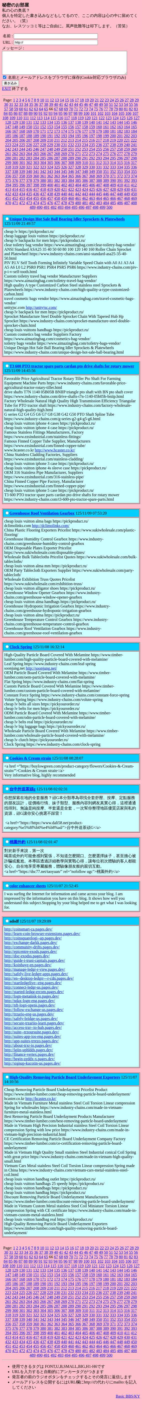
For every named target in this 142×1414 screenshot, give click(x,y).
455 (36, 203)
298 (134, 163)
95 (61, 118)
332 (106, 171)
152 (43, 131)
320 (22, 171)
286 (50, 163)
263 (22, 158)
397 (29, 189)
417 (36, 194)
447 (113, 198)
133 (43, 127)
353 (120, 176)
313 (106, 167)
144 (120, 127)
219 (113, 145)
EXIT (6, 93)
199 (106, 140)
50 (106, 109)
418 (43, 194)
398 (36, 189)
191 (50, 140)
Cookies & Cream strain (30, 763)
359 (29, 180)
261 (8, 158)
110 (19, 122)
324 (50, 171)
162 (113, 131)
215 (85, 145)
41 (61, 109)
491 (47, 212)
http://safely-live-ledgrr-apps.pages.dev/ (36, 978)
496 (82, 212)
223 (8, 149)
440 (64, 198)
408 (106, 189)
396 (22, 189)
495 (75, 212)
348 (85, 176)
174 (64, 136)
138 (78, 127)
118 (74, 122)
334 (120, 171)
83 (136, 113)
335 (127, 171)
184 (134, 136)
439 (57, 198)
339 (22, 176)
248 (50, 154)
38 (46, 109)
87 (21, 118)
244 (22, 154)
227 (36, 149)
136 (64, 127)
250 (64, 154)
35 (31, 109)
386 (85, 185)
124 (116, 122)
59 (16, 113)
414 (15, 194)
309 (78, 167)
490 (40, 212)
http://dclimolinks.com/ (50, 530)
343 (50, 176)
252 (78, 154)
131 (29, 127)
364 (64, 180)
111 (26, 122)
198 (99, 140)
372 (120, 180)
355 (134, 176)
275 (106, 158)
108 (5, 122)
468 (127, 203)
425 (92, 194)
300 (15, 167)
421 (64, 194)
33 (21, 109)
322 (36, 171)
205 (15, 145)
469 (134, 203)
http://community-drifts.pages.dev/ (32, 951)
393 (134, 185)
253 (85, 154)
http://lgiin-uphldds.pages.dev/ (28, 1054)
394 (8, 189)
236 (99, 149)
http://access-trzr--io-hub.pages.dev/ (33, 1032)
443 (85, 198)
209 (43, 145)
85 (11, 118)
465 (106, 203)
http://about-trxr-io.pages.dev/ (28, 1050)
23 (107, 104)
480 (78, 207)
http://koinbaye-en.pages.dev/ (27, 969)
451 (8, 203)
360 (36, 180)
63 (36, 113)
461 (78, 203)
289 (71, 163)
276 (113, 158)
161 (106, 131)
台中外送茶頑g (22, 793)
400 (50, 189)
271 (78, 158)
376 (15, 185)
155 (64, 131)
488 (134, 207)
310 (85, 167)
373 (127, 180)
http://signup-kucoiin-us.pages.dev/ (32, 1068)
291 (85, 163)
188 (29, 140)
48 (96, 109)
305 (50, 167)
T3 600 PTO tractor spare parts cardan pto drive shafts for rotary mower (71, 370)
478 (64, 207)
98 (76, 118)
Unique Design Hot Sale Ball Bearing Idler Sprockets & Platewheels (67, 223)
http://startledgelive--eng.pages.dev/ (33, 987)
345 (64, 176)
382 (57, 185)
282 (22, 163)
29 (137, 104)
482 (92, 207)
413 (8, 194)
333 (113, 171)
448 (120, 198)
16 (72, 104)
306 (57, 167)
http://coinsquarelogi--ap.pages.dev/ (33, 942)
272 (85, 158)
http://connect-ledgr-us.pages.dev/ (31, 992)
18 (82, 104)
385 (78, 185)
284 (36, 163)
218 (106, 145)
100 (87, 118)
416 (29, 194)
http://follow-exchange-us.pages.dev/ (33, 1014)
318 (8, 171)
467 (120, 203)
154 (57, 131)
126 (130, 122)
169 (29, 136)
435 (29, 198)
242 (8, 154)
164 (127, 131)
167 (15, 136)
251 (71, 154)
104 (115, 118)
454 (29, 203)
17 (77, 104)
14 (62, 104)
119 (81, 122)
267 (50, 158)
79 (116, 113)
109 (12, 122)
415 (22, 194)
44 (76, 109)
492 (54, 212)
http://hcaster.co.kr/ (40, 1103)
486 (120, 207)
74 (91, 113)
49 (101, 109)
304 (43, 167)
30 (6, 109)
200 (113, 140)
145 (127, 127)
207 (29, 145)
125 (123, 122)
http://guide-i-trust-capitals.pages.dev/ (34, 965)
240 (127, 149)
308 (71, 167)
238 (113, 149)
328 (78, 171)
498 (96, 212)
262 (15, 158)
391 (120, 185)
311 (92, 167)
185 (8, 140)
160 (99, 131)
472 (22, 207)
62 (31, 113)
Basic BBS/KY (128, 1401)
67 (56, 113)
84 (6, 118)
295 (113, 163)
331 (99, 171)
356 (8, 180)
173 (57, 136)
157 (78, 131)
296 (120, 163)
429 (120, 194)
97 (71, 118)
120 (88, 122)
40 (56, 109)
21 (97, 104)
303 (36, 167)
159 (92, 131)
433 (15, 198)
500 (110, 212)
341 (36, 176)
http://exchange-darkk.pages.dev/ (30, 947)
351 (106, 176)
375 (8, 185)
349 (92, 176)
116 (60, 122)
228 (43, 149)
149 (22, 131)
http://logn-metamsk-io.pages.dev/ (31, 1001)
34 (26, 109)
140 (92, 127)
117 (67, 122)
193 (64, 140)
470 (8, 207)
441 (71, 198)
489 (33, 212)
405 (85, 189)
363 (57, 180)
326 (64, 171)
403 (71, 189)
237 (106, 149)
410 (120, 189)
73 (86, 113)
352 (113, 176)
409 (113, 189)
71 (76, 113)
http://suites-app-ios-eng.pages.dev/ (32, 1041)
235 (92, 149)
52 (116, 109)
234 (85, 149)
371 (113, 180)
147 (8, 131)
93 (51, 118)
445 (99, 198)
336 (134, 171)
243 (15, 154)
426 (99, 194)
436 (36, 198)
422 (71, 194)
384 (71, 185)
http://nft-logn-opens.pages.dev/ (29, 1010)
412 (134, 189)
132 (36, 127)
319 (15, 171)
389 (106, 185)
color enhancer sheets (27, 890)
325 (57, 171)
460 (71, 203)
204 (8, 145)
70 (71, 113)
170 (36, 136)
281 (15, 163)
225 (22, 149)
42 (66, 109)
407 (99, 189)
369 (99, 180)
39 (51, 109)
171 (43, 136)
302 (29, 167)
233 (78, 149)
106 (129, 118)
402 (64, 189)
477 (57, 207)
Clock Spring (20, 651)
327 (71, 171)
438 (50, 198)
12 (52, 104)
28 (132, 104)
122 (102, 122)
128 (8, 127)
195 (78, 140)
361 (43, 180)
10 (42, 104)
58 (11, 113)
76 (101, 113)
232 (71, 149)
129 (15, 127)
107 (136, 118)
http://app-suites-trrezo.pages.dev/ (31, 1045)
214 (78, 145)
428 (113, 194)
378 (29, 185)
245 (29, 154)
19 (87, 104)
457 (50, 203)
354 (127, 176)
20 (92, 104)
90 (36, 118)
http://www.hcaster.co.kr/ (55, 454)
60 (21, 113)
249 (57, 154)
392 (127, 185)
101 (94, 118)
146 (134, 127)
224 (15, 149)
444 (92, 198)
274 (99, 158)
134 (50, 127)
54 (126, 109)
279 (134, 158)
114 (46, 122)
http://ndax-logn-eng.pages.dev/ (29, 1005)
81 (126, 113)
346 (71, 176)
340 (29, 176)
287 (57, 163)
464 (99, 203)
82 (131, 113)
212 (64, 145)
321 (29, 171)
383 (64, 185)
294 (106, 163)
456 (43, 203)
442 (78, 198)
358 (22, 180)
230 (57, 149)
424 (85, 194)
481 (85, 207)
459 (64, 203)
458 (57, 203)
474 (36, 207)
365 (71, 180)
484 (106, 207)
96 (66, 118)
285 (43, 163)
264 (29, 158)
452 (15, 203)
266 (43, 158)
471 (15, 207)
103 (108, 118)
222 (134, 145)
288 (64, 163)
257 (113, 154)
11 (47, 104)
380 (43, 185)
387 (92, 185)
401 (57, 189)
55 (131, 109)
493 (61, 212)
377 (22, 185)
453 (22, 203)
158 (85, 131)
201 (120, 140)
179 (99, 136)
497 (89, 212)
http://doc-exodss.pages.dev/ (27, 960)
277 (120, 158)
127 (137, 122)
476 (50, 207)
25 (117, 104)
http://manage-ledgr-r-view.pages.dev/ (34, 974)
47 (91, 109)
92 (46, 118)
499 (103, 212)
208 (36, 145)
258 (120, 154)
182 (120, 136)
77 (106, 113)
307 (64, 167)
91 (41, 118)
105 (122, 118)
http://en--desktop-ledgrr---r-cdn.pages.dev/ (39, 983)
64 (41, 113)
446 (106, 198)
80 (121, 113)
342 (43, 176)
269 (64, 158)
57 (6, 113)
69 (66, 113)
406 (92, 189)
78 (111, 113)
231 (64, 149)
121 (95, 122)
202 (127, 140)
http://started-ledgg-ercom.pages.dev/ (34, 996)
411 (127, 189)
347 (78, 176)
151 (36, 131)
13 (57, 104)
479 (71, 207)
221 (127, 145)
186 (15, 140)
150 (29, 131)
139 (85, 127)
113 (39, 122)
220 (120, 145)
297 (127, 163)
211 (57, 145)
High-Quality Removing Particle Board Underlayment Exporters (64, 1082)
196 (85, 140)
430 (127, 194)
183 (127, 136)
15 (67, 104)
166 (8, 136)
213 (71, 145)
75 (96, 113)
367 (85, 180)
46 (86, 109)
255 (99, 154)
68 (61, 113)
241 (134, 149)
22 (102, 104)
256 (106, 154)
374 (134, 180)
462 (85, 203)
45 (81, 109)
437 (43, 198)
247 (43, 154)
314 (113, 167)
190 (43, 140)
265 (36, 158)
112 (33, 122)
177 (85, 136)
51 (111, 109)
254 (92, 154)
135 (57, 127)
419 (50, 194)
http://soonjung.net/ (41, 673)
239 (120, 149)
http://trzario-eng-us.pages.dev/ (29, 1018)
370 (106, 180)
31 (11, 109)
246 (36, 154)
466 (113, 203)
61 (26, 113)
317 (134, 167)
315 (120, 167)
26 (122, 104)
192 (57, 140)
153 (50, 131)
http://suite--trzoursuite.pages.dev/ (31, 1036)
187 (22, 140)
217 (99, 145)
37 (41, 109)
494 (68, 212)
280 (8, 163)
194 (71, 140)
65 (46, 113)
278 (127, 158)
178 (92, 136)
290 (78, 163)
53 (121, 109)
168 (22, 136)
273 (92, 158)
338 (15, 176)
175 (71, 136)
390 (113, 185)
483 (99, 207)
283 (29, 163)
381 (50, 185)
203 (134, 140)
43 (71, 109)
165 (134, 131)
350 (99, 176)
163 (120, 131)
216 (92, 145)
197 (92, 140)
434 (22, 198)
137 (71, 127)
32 (16, 109)
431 (134, 194)
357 (15, 180)
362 (50, 180)
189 (36, 140)
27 (127, 104)
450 (134, 198)
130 (22, 127)
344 (57, 176)
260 (134, 154)
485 (113, 207)
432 (8, 198)
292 (92, 163)
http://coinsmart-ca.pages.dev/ (28, 933)
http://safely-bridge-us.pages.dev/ (31, 1023)
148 (15, 131)
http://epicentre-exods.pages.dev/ (30, 956)
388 (99, 185)
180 (106, 136)
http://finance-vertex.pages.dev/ (29, 1059)
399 (43, 189)
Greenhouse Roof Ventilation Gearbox (42, 518)
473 (29, 207)
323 (43, 171)
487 (127, 207)
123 (109, 122)
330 (92, 171)
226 (29, 149)
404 (78, 189)
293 (99, 163)
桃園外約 (17, 846)
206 (22, 145)
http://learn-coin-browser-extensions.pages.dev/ (42, 938)
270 (71, 158)
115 (53, 122)
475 (43, 207)
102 (101, 118)
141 (99, 127)
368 (92, 180)
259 (127, 154)
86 (16, 118)
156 (71, 131)
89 (31, 118)
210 (50, 145)
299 (8, 167)
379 (36, 185)
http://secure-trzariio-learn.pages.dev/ (34, 1027)
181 (113, 136)
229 (50, 149)
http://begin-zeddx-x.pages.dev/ (29, 1063)
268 (57, 158)
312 (99, 167)
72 (81, 113)
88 (26, 118)
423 (78, 194)
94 (56, 118)
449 (127, 198)
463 (92, 203)
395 (15, 189)
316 (127, 167)
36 (36, 109)
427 (106, 194)
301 (22, 167)
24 (112, 104)
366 (78, 180)
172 (50, 136)
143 (113, 127)
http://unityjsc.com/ (41, 312)
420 (57, 194)
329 (85, 171)
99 (81, 118)
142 (106, 127)
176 (78, 136)
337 (8, 176)
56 (136, 109)
